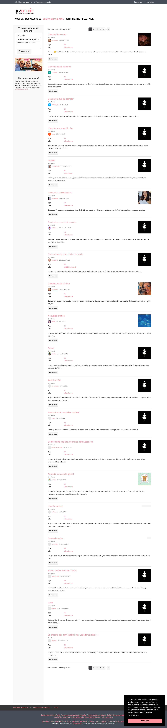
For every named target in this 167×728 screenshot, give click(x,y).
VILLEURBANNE (70, 267)
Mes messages (33, 19)
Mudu (53, 418)
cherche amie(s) (55, 506)
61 (65, 170)
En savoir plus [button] (133, 715)
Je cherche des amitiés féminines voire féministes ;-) (72, 635)
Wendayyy (55, 104)
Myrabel (54, 640)
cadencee (55, 40)
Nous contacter (101, 721)
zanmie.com (77, 723)
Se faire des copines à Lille (116, 715)
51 (65, 516)
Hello (50, 603)
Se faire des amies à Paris (50, 715)
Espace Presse (120, 721)
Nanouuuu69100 (57, 447)
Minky (53, 321)
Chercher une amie (53, 19)
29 (65, 203)
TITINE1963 (55, 166)
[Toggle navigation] (30, 707)
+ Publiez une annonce (23, 2)
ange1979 (55, 260)
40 (65, 326)
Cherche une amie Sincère (60, 128)
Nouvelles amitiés (56, 316)
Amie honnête (54, 380)
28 (65, 548)
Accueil (19, 19)
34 (65, 45)
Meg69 (54, 608)
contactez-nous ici (21, 90)
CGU (57, 721)
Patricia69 (55, 198)
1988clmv (55, 228)
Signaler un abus (48, 721)
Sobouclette (55, 576)
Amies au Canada (77, 717)
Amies (51, 348)
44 (65, 264)
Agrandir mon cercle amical (61, 474)
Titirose (54, 354)
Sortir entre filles (76, 19)
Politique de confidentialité (69, 721)
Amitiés (51, 160)
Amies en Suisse (107, 717)
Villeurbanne (68, 47)
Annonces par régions (41, 707)
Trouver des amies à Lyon (96, 715)
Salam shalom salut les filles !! (62, 570)
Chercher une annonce (26, 43)
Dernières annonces (20, 707)
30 (65, 452)
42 (65, 390)
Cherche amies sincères (59, 67)
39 (65, 484)
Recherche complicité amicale (62, 222)
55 (65, 613)
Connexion (138, 2)
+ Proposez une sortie (42, 2)
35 (65, 232)
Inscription (150, 2)
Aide (91, 19)
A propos (111, 721)
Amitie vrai (55, 386)
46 (65, 77)
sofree (54, 512)
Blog (56, 707)
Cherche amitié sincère (59, 283)
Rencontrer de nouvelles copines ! (64, 412)
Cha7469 (55, 544)
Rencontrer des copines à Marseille (73, 715)
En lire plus (53, 59)
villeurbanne (68, 173)
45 (65, 358)
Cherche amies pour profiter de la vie (65, 254)
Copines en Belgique (92, 717)
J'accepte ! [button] (145, 721)
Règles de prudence (87, 721)
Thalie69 (54, 72)
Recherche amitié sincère (60, 192)
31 (65, 294)
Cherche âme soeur (57, 34)
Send (53, 134)
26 (65, 109)
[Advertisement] (132, 11)
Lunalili (54, 480)
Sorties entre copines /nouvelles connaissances (70, 442)
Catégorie (21, 35)
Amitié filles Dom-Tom (62, 717)
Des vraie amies (55, 538)
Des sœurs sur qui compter (61, 99)
